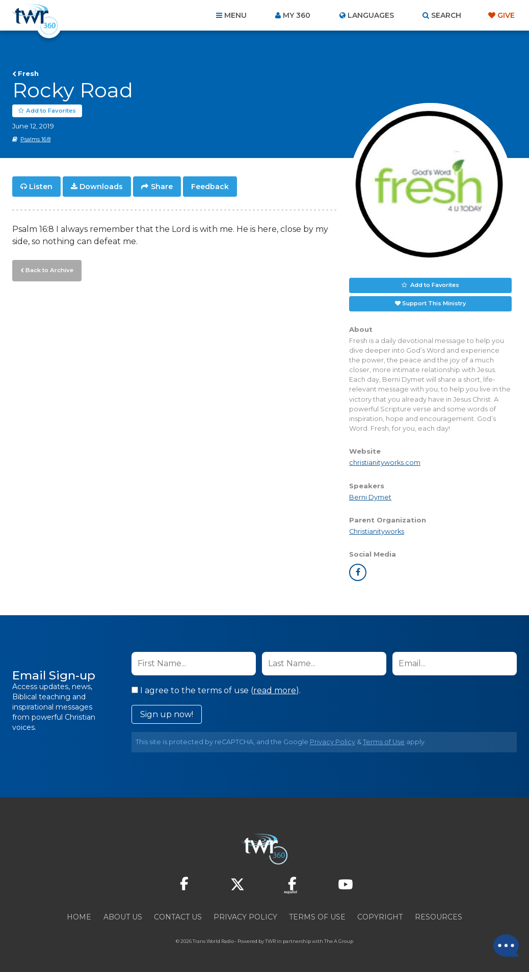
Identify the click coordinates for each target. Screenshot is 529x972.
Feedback (210, 186)
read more (274, 690)
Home (79, 917)
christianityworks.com (384, 463)
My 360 (296, 15)
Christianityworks (376, 531)
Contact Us (178, 917)
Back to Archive (48, 269)
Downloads (101, 186)
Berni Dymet (370, 497)
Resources (438, 917)
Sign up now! (166, 714)
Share (162, 186)
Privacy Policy (332, 742)
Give (506, 15)
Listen (40, 186)
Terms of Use (384, 742)
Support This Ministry (434, 303)
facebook (357, 572)
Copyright (380, 917)
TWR (270, 941)
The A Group (338, 941)
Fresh (28, 73)
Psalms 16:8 (35, 139)
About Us (122, 917)
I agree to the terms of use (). (216, 690)
